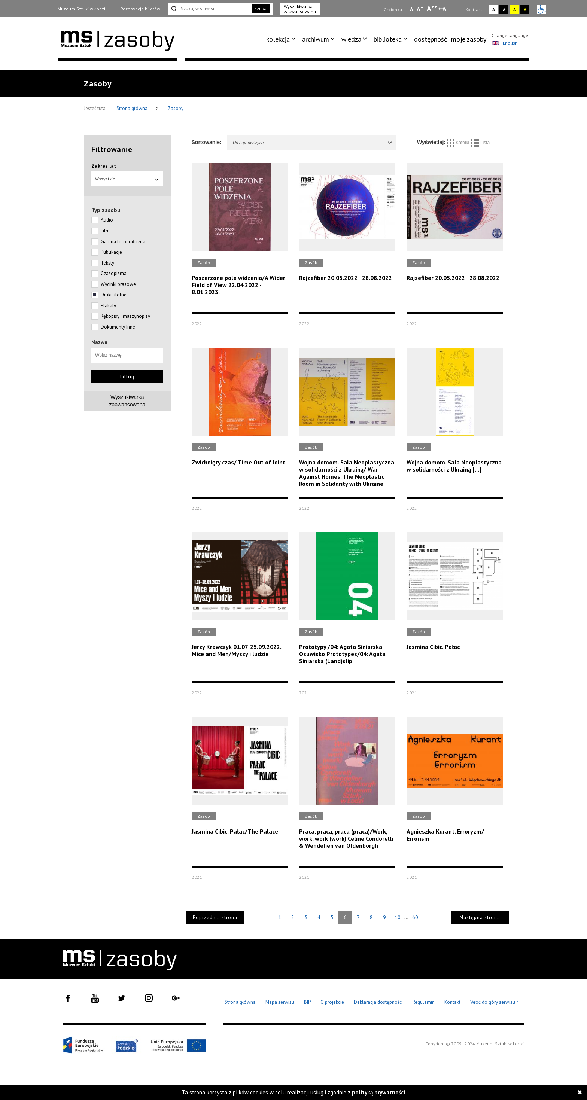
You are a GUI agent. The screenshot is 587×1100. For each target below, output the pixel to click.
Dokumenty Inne (118, 327)
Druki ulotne (114, 295)
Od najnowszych (312, 142)
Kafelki (459, 142)
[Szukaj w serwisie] (209, 9)
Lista (480, 142)
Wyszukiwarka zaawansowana (300, 9)
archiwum (315, 39)
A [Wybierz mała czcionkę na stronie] (411, 9)
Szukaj (261, 8)
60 (415, 917)
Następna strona (480, 917)
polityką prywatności (378, 1092)
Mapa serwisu (279, 1002)
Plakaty (108, 305)
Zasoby (175, 108)
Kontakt (452, 1002)
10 (398, 917)
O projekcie (332, 1002)
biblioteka (388, 39)
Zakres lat (103, 165)
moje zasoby (468, 39)
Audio (107, 220)
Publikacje (111, 252)
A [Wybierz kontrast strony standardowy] (493, 9)
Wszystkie (127, 179)
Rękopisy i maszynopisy (125, 316)
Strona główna (132, 108)
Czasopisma (114, 273)
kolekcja (278, 39)
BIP (307, 1002)
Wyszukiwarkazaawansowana (127, 401)
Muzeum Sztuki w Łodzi (81, 9)
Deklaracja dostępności (378, 1002)
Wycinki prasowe (118, 284)
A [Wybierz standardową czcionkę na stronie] (420, 9)
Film (105, 231)
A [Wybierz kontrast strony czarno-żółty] (525, 9)
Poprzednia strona (215, 917)
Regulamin (424, 1002)
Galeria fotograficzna (123, 241)
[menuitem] (282, 39)
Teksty (107, 263)
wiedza (351, 39)
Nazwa (99, 342)
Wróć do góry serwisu (494, 1002)
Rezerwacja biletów (140, 9)
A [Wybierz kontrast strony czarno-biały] (504, 9)
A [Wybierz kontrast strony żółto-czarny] (514, 9)
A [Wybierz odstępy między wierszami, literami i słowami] (445, 9)
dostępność (430, 39)
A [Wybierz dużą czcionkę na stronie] (432, 8)
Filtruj (127, 377)
